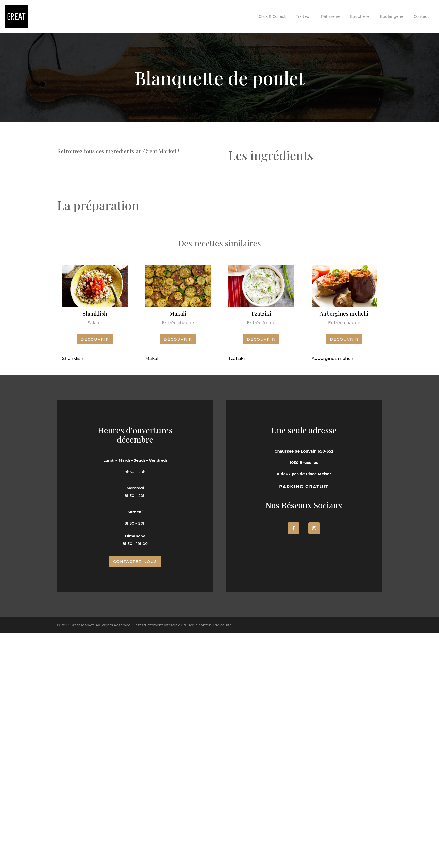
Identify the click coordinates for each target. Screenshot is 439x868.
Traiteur (303, 16)
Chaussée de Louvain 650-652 (304, 451)
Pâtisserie (330, 16)
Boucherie (359, 16)
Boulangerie (391, 16)
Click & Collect (272, 16)
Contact (421, 16)
